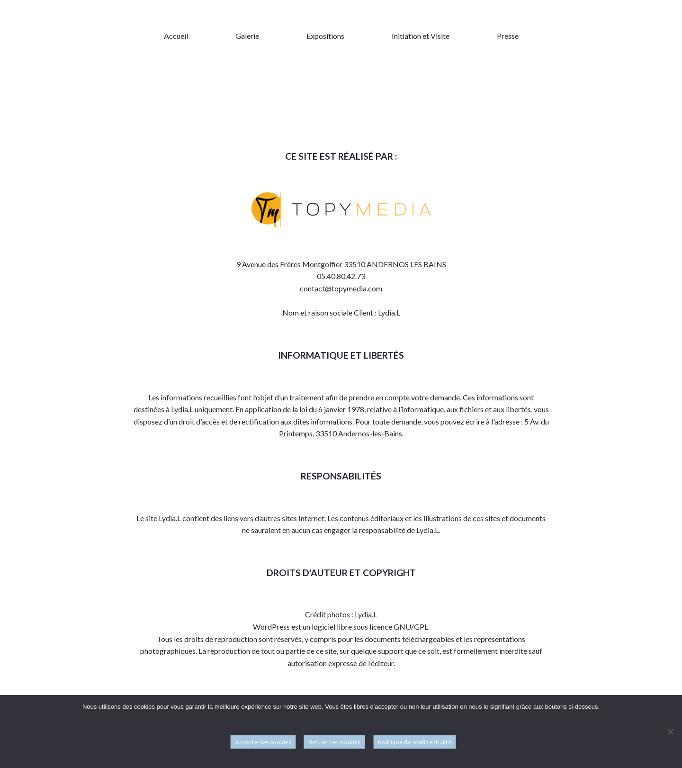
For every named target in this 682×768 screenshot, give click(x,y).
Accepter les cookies (263, 742)
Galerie (247, 35)
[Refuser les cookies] (670, 732)
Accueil (176, 35)
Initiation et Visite (420, 35)
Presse (508, 35)
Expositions (325, 35)
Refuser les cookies (334, 742)
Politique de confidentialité (414, 742)
